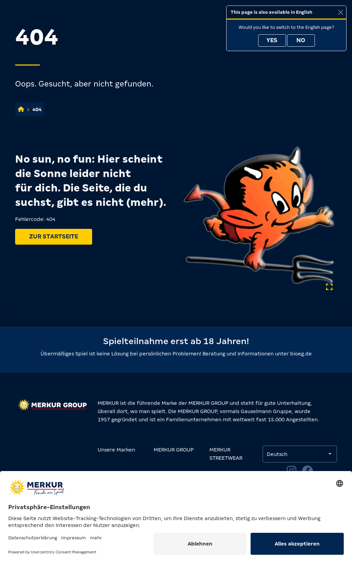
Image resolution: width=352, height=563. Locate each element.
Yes (271, 40)
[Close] (340, 12)
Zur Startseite (53, 236)
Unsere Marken (116, 450)
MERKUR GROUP (174, 450)
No (300, 40)
